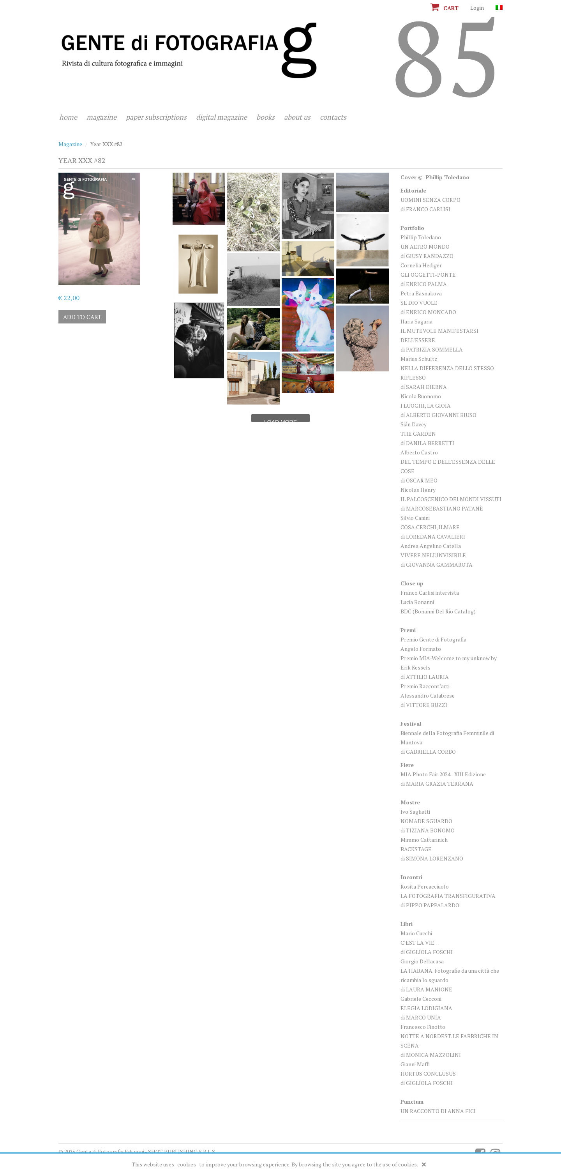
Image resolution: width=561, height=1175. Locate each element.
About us (297, 117)
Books (265, 117)
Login (477, 7)
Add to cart (82, 317)
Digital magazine (221, 117)
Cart (444, 8)
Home (68, 117)
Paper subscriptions (156, 117)
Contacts (333, 117)
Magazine (101, 117)
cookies (186, 1164)
